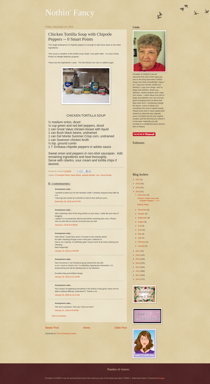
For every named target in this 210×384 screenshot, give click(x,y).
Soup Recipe (106, 175)
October (141, 214)
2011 (138, 275)
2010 (138, 279)
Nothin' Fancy (70, 12)
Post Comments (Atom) (66, 333)
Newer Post (52, 327)
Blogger (161, 378)
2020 (138, 183)
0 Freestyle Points (62, 175)
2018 (138, 191)
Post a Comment (59, 316)
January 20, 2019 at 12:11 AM (67, 295)
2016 (138, 255)
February (142, 242)
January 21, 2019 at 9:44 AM (67, 310)
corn (98, 175)
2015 (138, 259)
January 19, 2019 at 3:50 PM (67, 251)
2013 (138, 267)
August (141, 222)
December (142, 195)
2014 (138, 263)
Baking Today (143, 204)
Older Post (120, 327)
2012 (138, 271)
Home (86, 327)
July (140, 226)
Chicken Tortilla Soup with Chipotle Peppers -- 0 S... (149, 199)
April (140, 238)
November (142, 210)
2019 (138, 187)
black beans (76, 175)
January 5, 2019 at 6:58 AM (66, 225)
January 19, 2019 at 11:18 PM (67, 277)
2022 (138, 179)
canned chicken (88, 175)
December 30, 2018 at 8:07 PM (68, 201)
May (140, 234)
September (143, 218)
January (141, 246)
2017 (138, 251)
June (140, 230)
